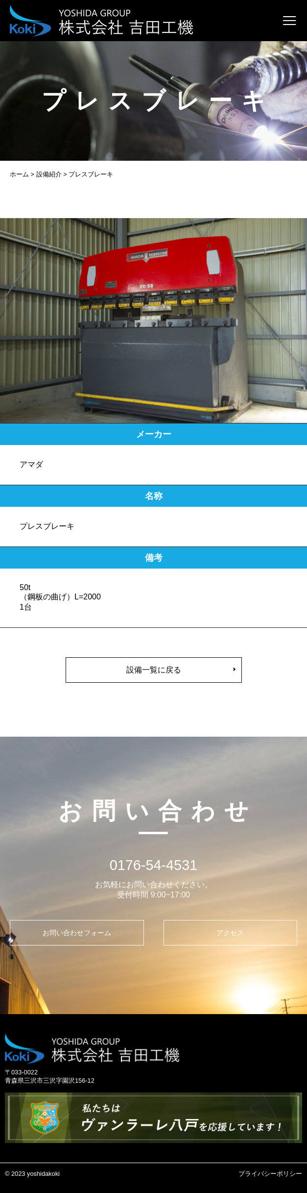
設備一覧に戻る (153, 670)
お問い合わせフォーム (77, 933)
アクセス (230, 933)
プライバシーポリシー (270, 1173)
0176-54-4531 (153, 865)
